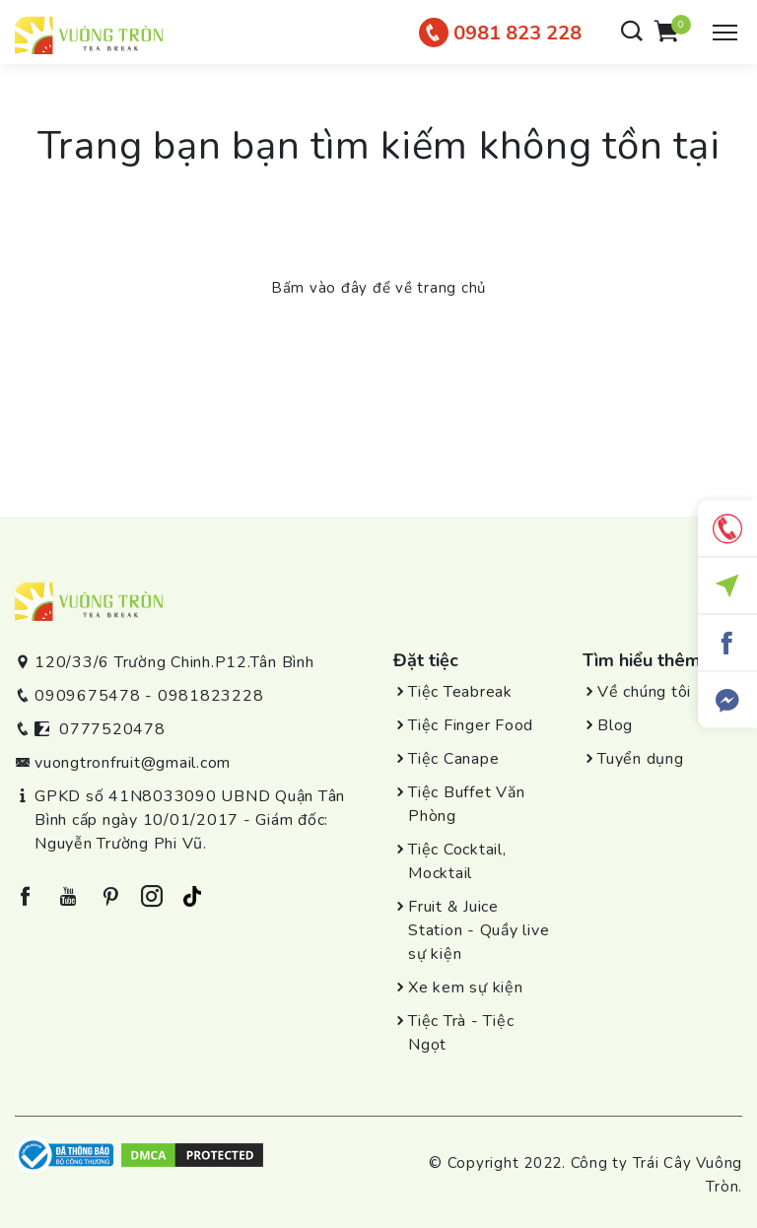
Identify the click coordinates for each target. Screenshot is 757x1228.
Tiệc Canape (453, 759)
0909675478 (87, 696)
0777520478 (112, 729)
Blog (615, 725)
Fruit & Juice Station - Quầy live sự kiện (478, 930)
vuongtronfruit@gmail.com (132, 763)
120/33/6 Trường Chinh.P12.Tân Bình (174, 662)
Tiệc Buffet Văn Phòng (466, 804)
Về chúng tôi (644, 692)
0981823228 (211, 696)
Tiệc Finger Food (470, 725)
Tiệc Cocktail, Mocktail (457, 861)
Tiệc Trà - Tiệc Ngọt (461, 1033)
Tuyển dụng (640, 759)
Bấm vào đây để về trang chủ (378, 288)
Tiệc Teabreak (460, 692)
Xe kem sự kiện (465, 987)
